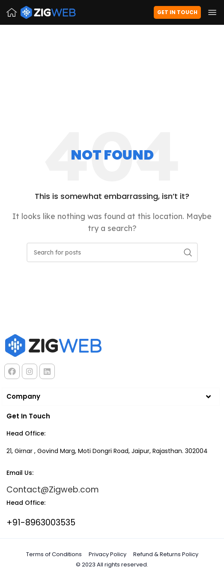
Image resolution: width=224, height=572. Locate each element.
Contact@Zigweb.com (52, 489)
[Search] (112, 252)
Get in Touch (177, 12)
